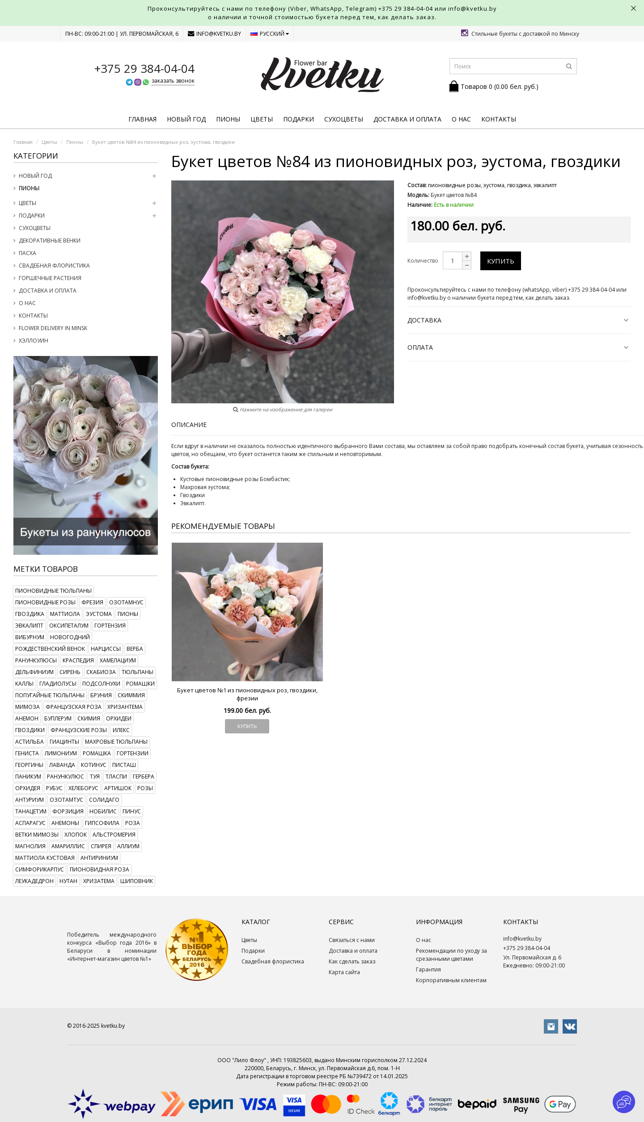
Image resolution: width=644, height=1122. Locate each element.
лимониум (61, 753)
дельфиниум (34, 672)
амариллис (68, 846)
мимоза (27, 707)
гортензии (132, 753)
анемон (26, 718)
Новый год (186, 119)
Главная (142, 119)
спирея (101, 846)
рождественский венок (50, 649)
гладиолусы (57, 683)
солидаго (104, 800)
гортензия (110, 625)
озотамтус (66, 800)
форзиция (68, 811)
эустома (99, 614)
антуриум (29, 800)
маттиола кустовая (45, 858)
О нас (461, 119)
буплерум (58, 718)
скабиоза (101, 672)
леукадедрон (34, 881)
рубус (54, 788)
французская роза (74, 707)
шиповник (136, 881)
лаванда (62, 765)
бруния (101, 695)
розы (145, 788)
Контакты (498, 119)
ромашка (97, 753)
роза (132, 823)
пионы (128, 614)
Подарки (298, 119)
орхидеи (118, 718)
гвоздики (30, 730)
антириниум (99, 858)
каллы (24, 683)
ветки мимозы (37, 834)
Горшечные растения (50, 278)
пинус (132, 811)
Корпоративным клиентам (451, 980)
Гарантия (428, 969)
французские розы (79, 730)
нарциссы (106, 649)
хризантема (125, 707)
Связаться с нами (352, 940)
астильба (29, 741)
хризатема (98, 881)
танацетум (31, 811)
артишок (117, 788)
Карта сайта (344, 972)
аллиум (128, 846)
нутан (68, 881)
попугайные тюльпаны (50, 695)
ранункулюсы (36, 660)
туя (95, 776)
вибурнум (29, 637)
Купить (500, 260)
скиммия (131, 695)
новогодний (70, 637)
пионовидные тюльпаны (53, 590)
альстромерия (114, 834)
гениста (27, 753)
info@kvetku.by (214, 34)
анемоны (65, 823)
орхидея (27, 788)
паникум (28, 776)
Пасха (27, 253)
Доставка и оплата (407, 119)
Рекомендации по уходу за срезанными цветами (451, 955)
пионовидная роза (99, 869)
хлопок (75, 834)
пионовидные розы (45, 602)
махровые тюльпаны (116, 741)
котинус (93, 765)
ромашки (140, 683)
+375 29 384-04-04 (405, 8)
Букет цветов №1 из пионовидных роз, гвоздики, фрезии (247, 694)
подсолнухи (101, 683)
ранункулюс (65, 776)
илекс (121, 730)
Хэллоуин (33, 340)
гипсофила (102, 823)
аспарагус (30, 823)
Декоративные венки (49, 240)
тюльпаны (137, 672)
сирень (69, 672)
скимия (88, 718)
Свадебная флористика (54, 265)
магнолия (30, 846)
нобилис (103, 811)
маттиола (65, 614)
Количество (422, 260)
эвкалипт (29, 625)
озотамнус (126, 602)
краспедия (78, 660)
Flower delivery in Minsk (53, 328)
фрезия (92, 602)
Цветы (261, 119)
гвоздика (29, 614)
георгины (29, 765)
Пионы (228, 119)
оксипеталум (69, 625)
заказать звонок (173, 80)
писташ (124, 765)
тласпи (116, 776)
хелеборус (83, 788)
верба (135, 649)
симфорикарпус (39, 869)
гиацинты (64, 741)
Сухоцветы (343, 119)
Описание (189, 424)
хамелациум (118, 660)
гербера (143, 776)
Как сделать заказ (352, 961)
